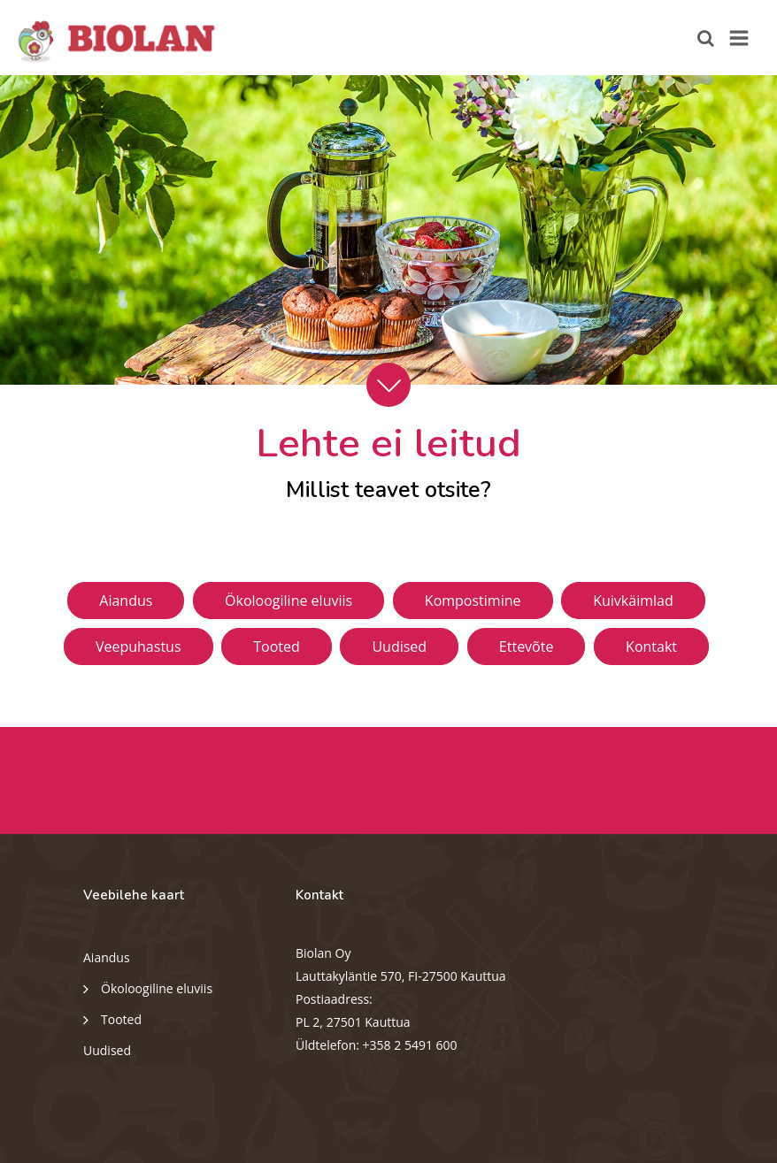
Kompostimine (473, 600)
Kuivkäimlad (633, 600)
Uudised (399, 646)
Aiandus (125, 600)
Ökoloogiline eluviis (288, 600)
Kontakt (651, 646)
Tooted (276, 646)
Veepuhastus (138, 646)
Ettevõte (526, 646)
